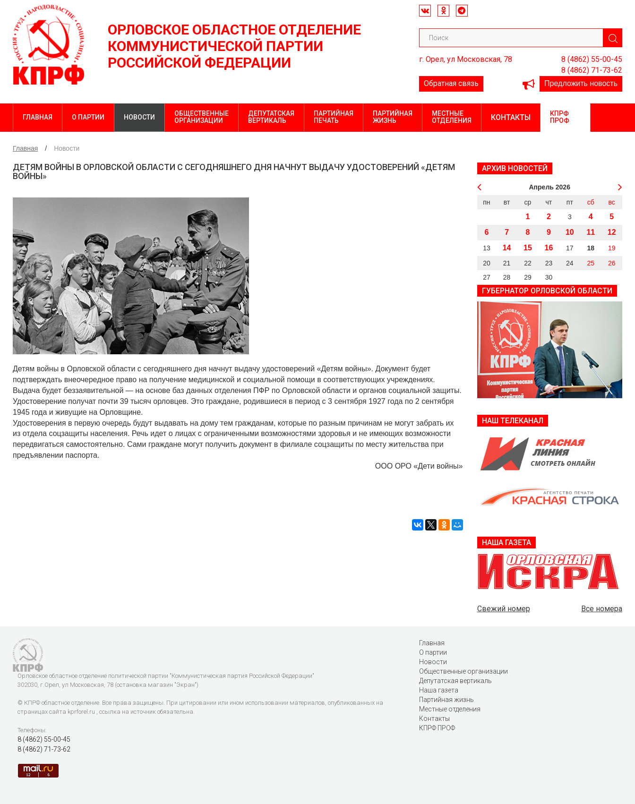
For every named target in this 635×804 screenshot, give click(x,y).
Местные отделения (452, 117)
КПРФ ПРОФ (559, 117)
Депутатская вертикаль (271, 117)
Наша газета (438, 690)
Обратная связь (451, 83)
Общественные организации (201, 117)
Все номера (601, 608)
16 (549, 248)
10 (570, 232)
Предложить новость (581, 83)
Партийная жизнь (392, 117)
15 (527, 248)
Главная (37, 117)
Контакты (511, 117)
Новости (139, 117)
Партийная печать (333, 117)
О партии (88, 117)
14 (507, 248)
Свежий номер (503, 608)
